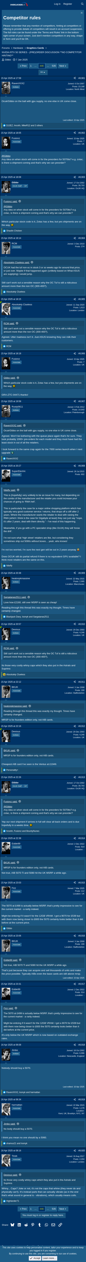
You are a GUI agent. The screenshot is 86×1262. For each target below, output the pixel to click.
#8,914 (81, 838)
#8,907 (81, 401)
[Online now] (1, 302)
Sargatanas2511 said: (15, 597)
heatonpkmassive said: (15, 706)
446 (42, 65)
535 (54, 65)
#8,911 (81, 682)
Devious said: (11, 1175)
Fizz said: (8, 1008)
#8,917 (81, 984)
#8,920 (81, 1150)
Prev (24, 65)
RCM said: (9, 323)
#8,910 (81, 624)
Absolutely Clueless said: (17, 262)
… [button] (35, 65)
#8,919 (81, 1099)
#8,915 (81, 882)
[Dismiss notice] (81, 13)
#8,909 (81, 573)
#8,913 (81, 777)
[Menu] (5, 4)
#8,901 (81, 78)
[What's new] (77, 4)
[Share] (74, 78)
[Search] (82, 4)
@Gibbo (6, 156)
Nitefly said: (10, 490)
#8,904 (81, 238)
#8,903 (81, 177)
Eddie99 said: (11, 960)
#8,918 (81, 1045)
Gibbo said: (9, 377)
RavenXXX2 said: (13, 425)
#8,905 (81, 299)
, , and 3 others (24, 125)
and (16, 1143)
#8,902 (81, 133)
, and (27, 616)
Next (61, 65)
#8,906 (81, 353)
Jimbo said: (9, 1123)
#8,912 (81, 726)
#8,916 (81, 935)
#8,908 (81, 466)
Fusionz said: (10, 201)
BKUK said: (9, 750)
